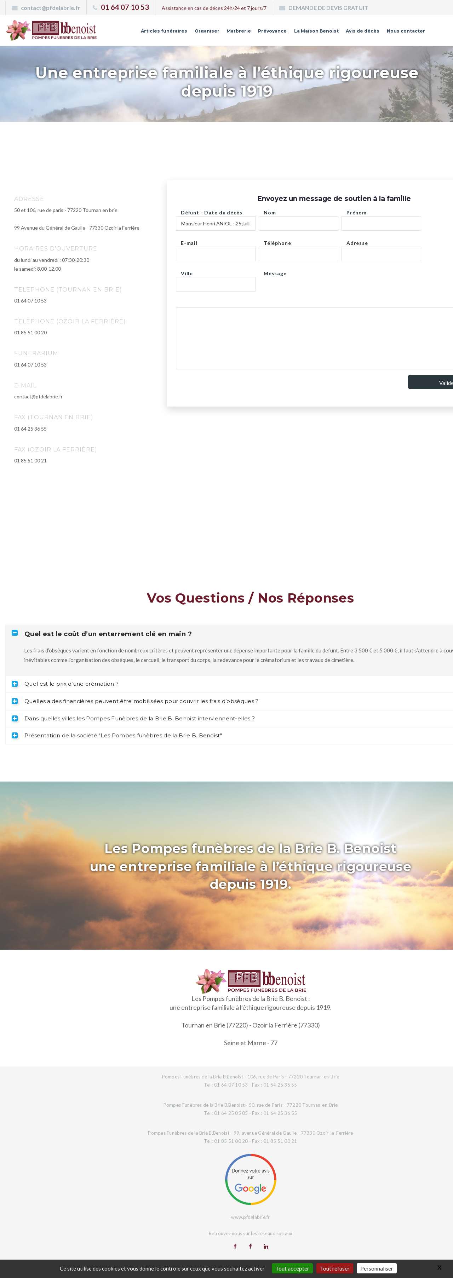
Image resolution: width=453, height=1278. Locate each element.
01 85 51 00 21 (30, 460)
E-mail (189, 241)
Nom (270, 210)
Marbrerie (220, 33)
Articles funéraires (140, 33)
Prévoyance (257, 33)
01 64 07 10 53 (125, 7)
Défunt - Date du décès (211, 210)
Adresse (357, 241)
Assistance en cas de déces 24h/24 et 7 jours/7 (214, 8)
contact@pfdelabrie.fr (50, 7)
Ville (187, 271)
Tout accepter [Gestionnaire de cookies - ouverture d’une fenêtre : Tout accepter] (292, 1268)
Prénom (356, 210)
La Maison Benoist (304, 33)
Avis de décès (355, 33)
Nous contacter (403, 33)
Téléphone (277, 241)
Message (275, 271)
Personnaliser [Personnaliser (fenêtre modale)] (376, 1268)
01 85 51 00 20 (30, 332)
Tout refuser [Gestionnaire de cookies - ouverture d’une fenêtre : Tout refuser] (335, 1268)
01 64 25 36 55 (30, 429)
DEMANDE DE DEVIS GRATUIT (328, 7)
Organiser (186, 33)
